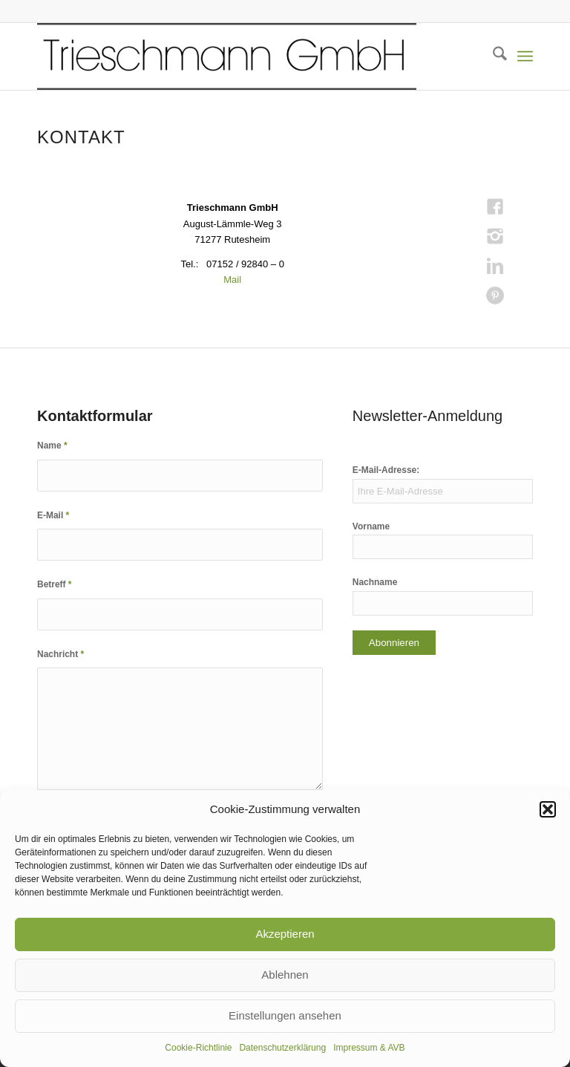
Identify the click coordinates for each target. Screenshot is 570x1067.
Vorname (371, 526)
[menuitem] (492, 56)
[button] (547, 809)
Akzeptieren (284, 933)
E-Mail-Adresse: (386, 470)
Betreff (54, 584)
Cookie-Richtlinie (198, 1047)
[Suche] (492, 56)
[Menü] (525, 56)
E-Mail (53, 515)
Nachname (375, 582)
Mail (232, 279)
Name (52, 445)
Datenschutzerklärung (282, 1047)
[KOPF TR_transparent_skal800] (226, 56)
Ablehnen (284, 974)
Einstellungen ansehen (285, 1015)
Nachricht (60, 654)
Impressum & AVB (368, 1047)
